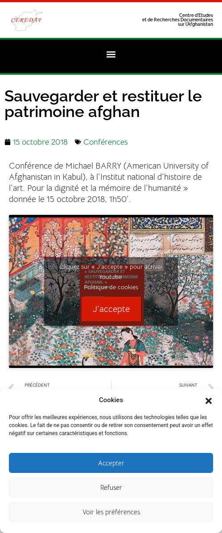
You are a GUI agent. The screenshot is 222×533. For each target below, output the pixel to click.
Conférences (105, 142)
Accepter (111, 464)
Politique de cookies (111, 287)
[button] (208, 401)
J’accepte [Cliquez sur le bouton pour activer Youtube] (111, 309)
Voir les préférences (111, 513)
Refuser (111, 489)
